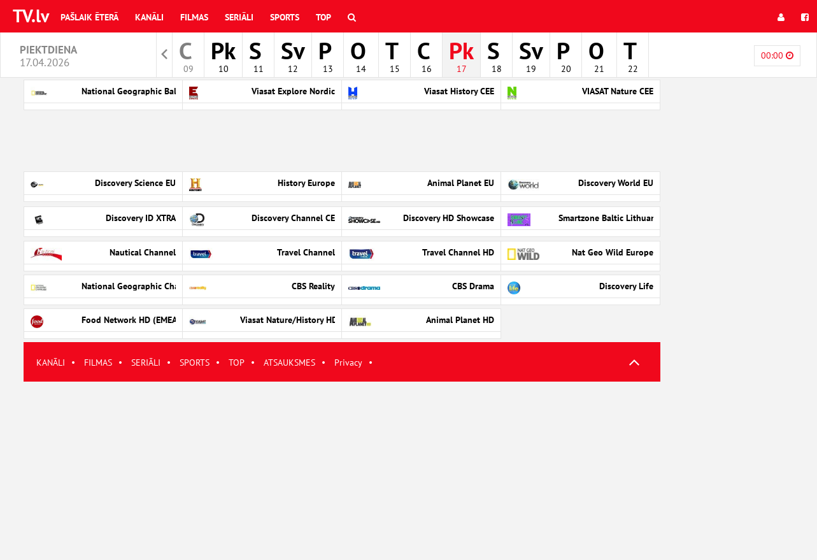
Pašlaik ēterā (89, 17)
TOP (237, 362)
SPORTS (195, 362)
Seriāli (239, 17)
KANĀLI (50, 362)
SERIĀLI (145, 362)
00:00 (777, 55)
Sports (284, 17)
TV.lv (31, 15)
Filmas (194, 17)
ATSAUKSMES (289, 362)
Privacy (348, 362)
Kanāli (149, 17)
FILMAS (98, 362)
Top (323, 17)
